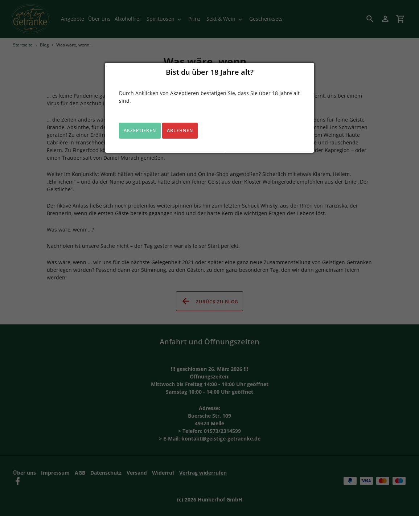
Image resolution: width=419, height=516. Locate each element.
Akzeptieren (140, 130)
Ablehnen (180, 130)
